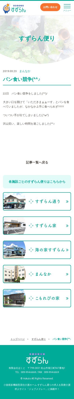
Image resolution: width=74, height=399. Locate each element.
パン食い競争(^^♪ (62, 339)
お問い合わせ (50, 7)
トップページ (17, 339)
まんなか (24, 71)
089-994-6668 (28, 372)
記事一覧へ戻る (37, 162)
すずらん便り (39, 339)
